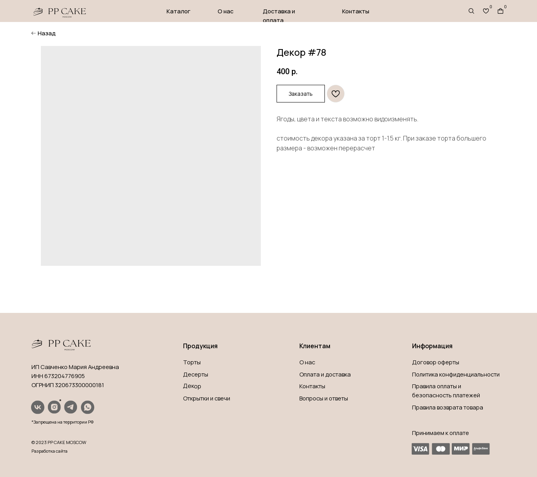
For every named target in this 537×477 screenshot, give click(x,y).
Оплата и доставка (325, 374)
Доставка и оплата (279, 15)
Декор (192, 386)
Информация (432, 346)
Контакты (355, 11)
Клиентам (314, 346)
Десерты (195, 374)
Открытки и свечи (206, 398)
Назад (47, 33)
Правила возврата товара (447, 407)
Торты (192, 362)
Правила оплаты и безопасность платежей (446, 390)
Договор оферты (435, 362)
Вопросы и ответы (323, 398)
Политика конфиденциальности (456, 374)
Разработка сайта (49, 451)
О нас (225, 11)
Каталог (179, 11)
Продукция (200, 346)
